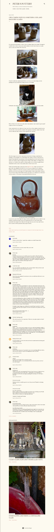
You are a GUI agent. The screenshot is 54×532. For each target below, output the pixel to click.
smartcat (15, 356)
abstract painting (15, 230)
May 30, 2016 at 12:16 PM (17, 335)
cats (19, 230)
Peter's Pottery (22, 3)
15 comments (14, 520)
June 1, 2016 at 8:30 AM (17, 413)
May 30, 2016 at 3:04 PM (17, 343)
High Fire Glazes (20, 8)
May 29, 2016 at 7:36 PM (17, 242)
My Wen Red (33, 230)
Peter (14, 253)
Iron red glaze (28, 230)
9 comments (14, 461)
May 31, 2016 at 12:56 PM (17, 385)
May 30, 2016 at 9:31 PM (17, 353)
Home (14, 8)
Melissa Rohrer (16, 338)
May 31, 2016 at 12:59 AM (17, 364)
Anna (14, 238)
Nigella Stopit (38, 230)
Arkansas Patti (16, 274)
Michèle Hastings (16, 317)
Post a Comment (12, 416)
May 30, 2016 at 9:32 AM (17, 313)
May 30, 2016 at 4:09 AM (17, 270)
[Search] (44, 3)
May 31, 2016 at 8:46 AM (17, 376)
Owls (42, 230)
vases (14, 231)
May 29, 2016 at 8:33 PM (17, 262)
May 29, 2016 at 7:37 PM (17, 249)
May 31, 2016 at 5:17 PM (17, 398)
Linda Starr (15, 265)
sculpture (10, 231)
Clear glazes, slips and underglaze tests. (26, 460)
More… (28, 8)
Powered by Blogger (27, 528)
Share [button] (10, 228)
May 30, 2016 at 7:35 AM (17, 279)
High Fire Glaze (30, 166)
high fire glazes (23, 230)
